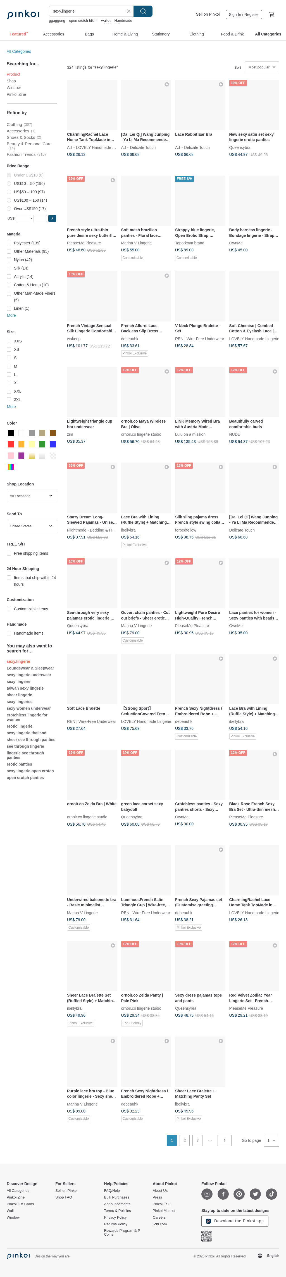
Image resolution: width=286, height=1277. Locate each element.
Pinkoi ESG (162, 1204)
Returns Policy (116, 1224)
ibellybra (128, 530)
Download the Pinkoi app (235, 1221)
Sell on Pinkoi (208, 14)
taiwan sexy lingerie (25, 688)
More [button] (11, 315)
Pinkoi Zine (16, 94)
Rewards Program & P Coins (122, 1233)
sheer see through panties (31, 739)
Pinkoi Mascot (164, 1211)
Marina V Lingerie (136, 243)
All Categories (19, 51)
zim (70, 434)
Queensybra (240, 147)
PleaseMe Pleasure (84, 243)
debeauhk (130, 338)
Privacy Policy (115, 1217)
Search (143, 11)
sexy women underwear (29, 708)
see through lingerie (25, 746)
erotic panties (19, 764)
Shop (11, 81)
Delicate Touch (143, 147)
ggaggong (57, 20)
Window (14, 87)
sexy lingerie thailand (26, 733)
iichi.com (160, 1224)
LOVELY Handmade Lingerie (101, 147)
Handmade (123, 20)
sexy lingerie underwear (29, 675)
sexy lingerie (18, 681)
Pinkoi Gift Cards (20, 1204)
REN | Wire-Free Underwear (199, 338)
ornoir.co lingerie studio (141, 434)
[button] (52, 218)
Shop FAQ (63, 1197)
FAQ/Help (112, 1191)
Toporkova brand (189, 243)
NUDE (234, 434)
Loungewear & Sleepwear (30, 668)
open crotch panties (25, 777)
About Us (160, 1191)
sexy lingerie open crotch (30, 771)
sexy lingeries (20, 701)
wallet (105, 20)
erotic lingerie (19, 726)
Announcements (117, 1204)
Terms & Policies (117, 1211)
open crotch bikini (83, 20)
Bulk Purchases (116, 1197)
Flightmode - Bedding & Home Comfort (100, 530)
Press (157, 1197)
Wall (10, 1211)
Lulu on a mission (190, 434)
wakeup (73, 338)
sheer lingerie (19, 695)
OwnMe (236, 243)
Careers (159, 1217)
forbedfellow (185, 530)
